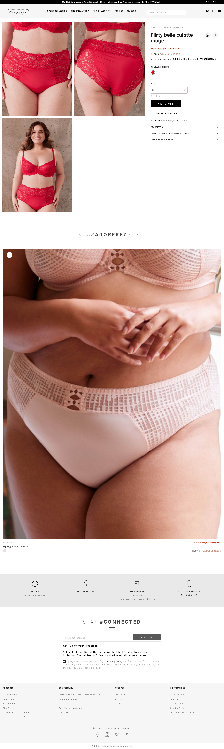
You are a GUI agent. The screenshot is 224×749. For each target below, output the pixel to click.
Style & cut (155, 96)
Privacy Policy (177, 704)
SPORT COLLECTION (57, 11)
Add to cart (165, 103)
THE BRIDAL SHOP (80, 11)
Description (157, 127)
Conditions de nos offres (15, 717)
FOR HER (119, 11)
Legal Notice (176, 699)
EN (214, 1)
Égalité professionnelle (182, 712)
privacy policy (115, 661)
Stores (118, 704)
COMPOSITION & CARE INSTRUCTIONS (170, 133)
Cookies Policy (177, 708)
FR (207, 1)
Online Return (10, 695)
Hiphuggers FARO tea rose (15, 546)
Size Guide (8, 708)
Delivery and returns (163, 139)
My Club (131, 11)
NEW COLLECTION (101, 11)
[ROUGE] (153, 72)
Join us (118, 699)
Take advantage (139, 2)
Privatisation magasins (70, 708)
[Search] (166, 12)
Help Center (9, 704)
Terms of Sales (177, 695)
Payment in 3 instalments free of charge (79, 695)
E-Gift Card (64, 712)
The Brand (120, 695)
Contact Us (8, 699)
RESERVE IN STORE (166, 113)
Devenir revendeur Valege (16, 712)
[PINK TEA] (5, 551)
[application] (216, 741)
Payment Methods (68, 699)
